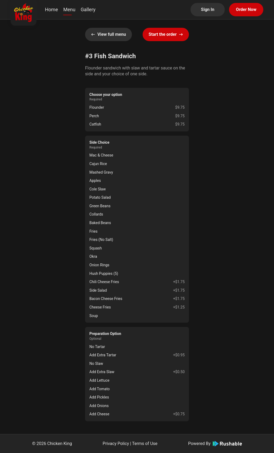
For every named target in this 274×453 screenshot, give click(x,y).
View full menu (108, 34)
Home (51, 9)
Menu (69, 9)
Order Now (246, 9)
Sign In (207, 9)
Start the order (166, 34)
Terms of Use (145, 443)
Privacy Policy (116, 443)
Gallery (88, 9)
